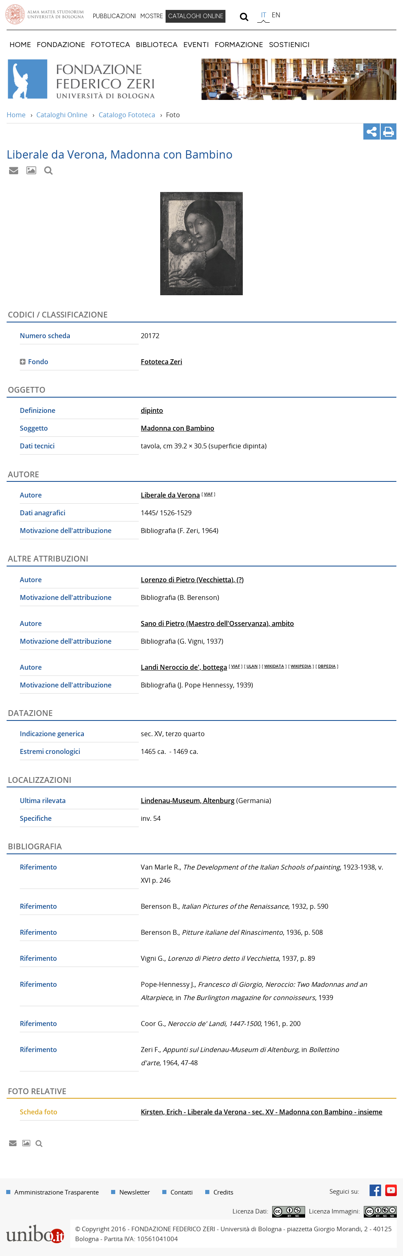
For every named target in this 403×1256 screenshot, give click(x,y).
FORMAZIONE (239, 44)
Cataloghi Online (62, 114)
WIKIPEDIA (301, 666)
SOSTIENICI (289, 44)
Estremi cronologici (50, 751)
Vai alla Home (92, 79)
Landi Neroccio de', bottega (184, 667)
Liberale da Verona (170, 495)
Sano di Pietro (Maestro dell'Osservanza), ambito (217, 623)
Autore (31, 495)
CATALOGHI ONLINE (195, 16)
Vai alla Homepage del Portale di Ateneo (44, 14)
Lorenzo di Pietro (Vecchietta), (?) (192, 579)
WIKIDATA (274, 666)
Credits (223, 1192)
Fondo (38, 361)
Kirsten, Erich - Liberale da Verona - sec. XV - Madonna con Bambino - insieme (261, 1111)
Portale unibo (35, 1224)
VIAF (208, 494)
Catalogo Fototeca (127, 114)
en (276, 14)
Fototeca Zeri (161, 361)
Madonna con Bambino (177, 428)
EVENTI (196, 44)
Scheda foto (38, 1111)
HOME (20, 44)
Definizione (37, 410)
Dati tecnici (37, 445)
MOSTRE (151, 16)
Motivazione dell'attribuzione (65, 530)
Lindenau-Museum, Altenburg (188, 800)
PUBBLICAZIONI (114, 16)
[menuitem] (114, 16)
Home (16, 114)
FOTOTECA (110, 44)
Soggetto (34, 428)
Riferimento (38, 867)
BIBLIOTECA (157, 44)
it (263, 14)
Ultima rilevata (43, 800)
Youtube (391, 1190)
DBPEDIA (327, 666)
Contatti (182, 1192)
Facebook (375, 1190)
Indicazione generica (52, 733)
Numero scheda (45, 335)
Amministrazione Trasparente (56, 1192)
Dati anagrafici (42, 512)
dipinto (152, 410)
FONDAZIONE (61, 44)
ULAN (252, 666)
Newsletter (134, 1192)
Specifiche (36, 818)
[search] (243, 16)
